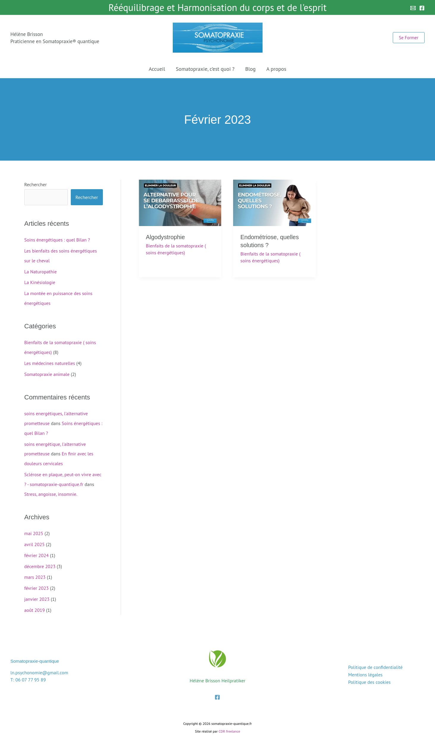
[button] (409, 37)
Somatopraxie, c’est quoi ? (205, 68)
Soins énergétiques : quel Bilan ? (57, 240)
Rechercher (35, 184)
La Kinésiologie (40, 281)
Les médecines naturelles (50, 361)
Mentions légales (365, 668)
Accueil (157, 68)
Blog (250, 68)
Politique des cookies (369, 675)
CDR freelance (229, 724)
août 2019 (34, 604)
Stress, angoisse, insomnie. (51, 490)
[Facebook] (422, 8)
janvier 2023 (37, 593)
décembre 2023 (40, 561)
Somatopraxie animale (47, 372)
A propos (276, 68)
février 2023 (36, 582)
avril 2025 (34, 540)
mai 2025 (33, 529)
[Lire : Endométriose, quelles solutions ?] (274, 202)
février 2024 (36, 550)
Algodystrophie (165, 237)
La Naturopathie (40, 271)
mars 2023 (35, 572)
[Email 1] (413, 8)
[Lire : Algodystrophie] (180, 202)
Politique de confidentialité (375, 661)
